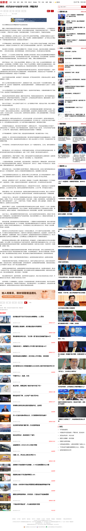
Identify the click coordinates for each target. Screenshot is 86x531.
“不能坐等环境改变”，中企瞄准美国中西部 (26, 504)
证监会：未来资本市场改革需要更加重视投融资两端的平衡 (31, 484)
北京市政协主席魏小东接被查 (66, 308)
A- (3, 13)
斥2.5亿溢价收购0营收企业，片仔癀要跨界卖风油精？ (30, 415)
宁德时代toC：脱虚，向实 (21, 376)
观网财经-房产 (52, 322)
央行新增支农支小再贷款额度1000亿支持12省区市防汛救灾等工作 (34, 366)
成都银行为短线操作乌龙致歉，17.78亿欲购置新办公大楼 (31, 465)
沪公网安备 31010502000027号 (30, 526)
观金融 (35, 2)
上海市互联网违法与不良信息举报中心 (54, 526)
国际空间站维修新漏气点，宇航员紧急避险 (70, 246)
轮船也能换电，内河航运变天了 (73, 93)
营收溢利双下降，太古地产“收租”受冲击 (25, 395)
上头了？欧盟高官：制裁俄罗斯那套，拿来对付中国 (75, 15)
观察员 (57, 2)
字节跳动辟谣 (64, 429)
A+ (6, 13)
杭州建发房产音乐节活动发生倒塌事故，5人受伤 (28, 316)
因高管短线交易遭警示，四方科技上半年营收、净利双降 (31, 356)
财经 (18, 2)
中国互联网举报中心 (41, 526)
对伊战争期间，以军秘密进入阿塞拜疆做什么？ (71, 387)
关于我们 (19, 518)
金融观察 (53, 342)
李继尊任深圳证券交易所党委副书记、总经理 (27, 405)
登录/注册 (82, 2)
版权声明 (24, 518)
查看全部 (83, 11)
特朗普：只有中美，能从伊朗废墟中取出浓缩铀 (75, 21)
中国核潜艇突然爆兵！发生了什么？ (74, 107)
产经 (39, 2)
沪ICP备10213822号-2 (16, 521)
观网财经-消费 (52, 392)
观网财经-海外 (52, 441)
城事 (47, 2)
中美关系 (53, 510)
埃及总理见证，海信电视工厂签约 (23, 435)
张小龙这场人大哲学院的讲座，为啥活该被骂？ (75, 80)
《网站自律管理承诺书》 (67, 518)
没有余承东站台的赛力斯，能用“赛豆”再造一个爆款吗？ (75, 101)
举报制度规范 (58, 518)
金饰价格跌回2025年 (66, 450)
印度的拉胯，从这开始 (70, 51)
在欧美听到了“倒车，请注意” (72, 72)
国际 (22, 2)
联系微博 (38, 518)
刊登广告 (33, 518)
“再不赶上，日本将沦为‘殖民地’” (67, 371)
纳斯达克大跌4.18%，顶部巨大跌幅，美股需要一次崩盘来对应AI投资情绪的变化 (75, 115)
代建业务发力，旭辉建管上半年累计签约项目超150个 (30, 346)
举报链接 (53, 518)
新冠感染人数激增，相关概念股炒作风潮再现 (27, 326)
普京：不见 (61, 339)
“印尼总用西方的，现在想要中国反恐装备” (70, 277)
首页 (11, 2)
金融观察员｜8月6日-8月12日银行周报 (25, 445)
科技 (43, 2)
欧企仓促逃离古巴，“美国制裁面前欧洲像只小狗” (75, 34)
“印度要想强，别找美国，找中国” (67, 199)
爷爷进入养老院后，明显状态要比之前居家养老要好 (75, 66)
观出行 (30, 2)
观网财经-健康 (52, 332)
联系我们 (14, 518)
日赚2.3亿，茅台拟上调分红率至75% (24, 455)
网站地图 (48, 518)
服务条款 (28, 518)
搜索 (84, 6)
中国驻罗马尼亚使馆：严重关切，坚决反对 (72, 432)
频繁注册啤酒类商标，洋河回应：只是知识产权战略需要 (31, 494)
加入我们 (43, 518)
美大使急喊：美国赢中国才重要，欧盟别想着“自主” (75, 28)
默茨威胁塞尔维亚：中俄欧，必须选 (68, 323)
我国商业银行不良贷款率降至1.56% (24, 474)
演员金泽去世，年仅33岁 (67, 435)
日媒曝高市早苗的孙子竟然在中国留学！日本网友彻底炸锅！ (75, 87)
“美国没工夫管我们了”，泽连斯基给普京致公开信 (76, 41)
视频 (50, 2)
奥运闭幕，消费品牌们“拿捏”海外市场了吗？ (27, 386)
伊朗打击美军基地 (63, 262)
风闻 (14, 2)
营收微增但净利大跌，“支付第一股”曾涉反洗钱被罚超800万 (32, 336)
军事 (26, 2)
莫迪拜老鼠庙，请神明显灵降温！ (73, 58)
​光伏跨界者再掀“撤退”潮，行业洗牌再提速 (26, 425)
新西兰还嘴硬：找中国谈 (65, 214)
